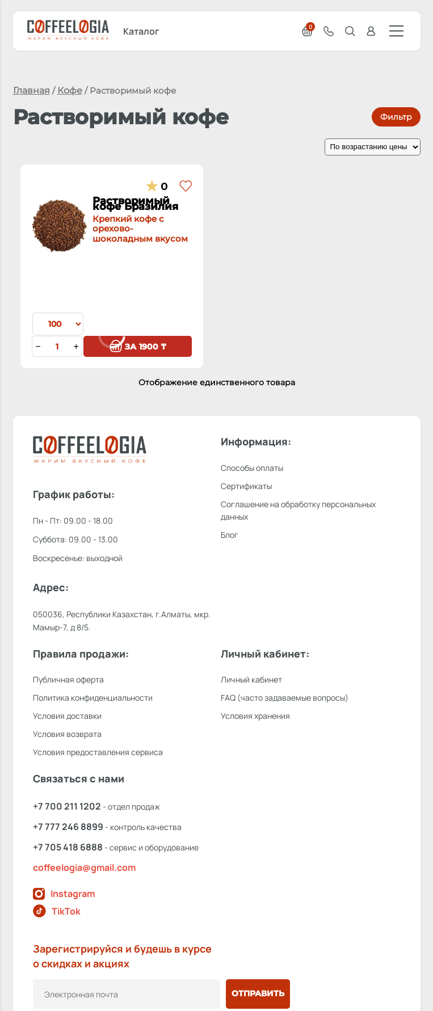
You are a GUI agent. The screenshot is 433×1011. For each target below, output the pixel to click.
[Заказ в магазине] (373, 146)
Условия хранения (255, 715)
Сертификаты (246, 486)
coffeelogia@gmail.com (84, 867)
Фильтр (396, 117)
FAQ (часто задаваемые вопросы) (284, 697)
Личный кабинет (251, 679)
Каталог (141, 31)
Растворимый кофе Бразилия (140, 207)
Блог (229, 534)
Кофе (69, 90)
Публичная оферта (68, 679)
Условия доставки (67, 715)
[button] (185, 186)
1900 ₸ (138, 346)
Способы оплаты (252, 467)
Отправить (258, 993)
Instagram (64, 893)
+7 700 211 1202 (67, 806)
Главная (31, 90)
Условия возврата (67, 733)
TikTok (57, 910)
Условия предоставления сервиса (98, 752)
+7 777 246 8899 (68, 826)
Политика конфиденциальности (93, 697)
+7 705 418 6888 (68, 847)
